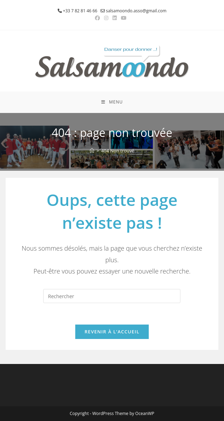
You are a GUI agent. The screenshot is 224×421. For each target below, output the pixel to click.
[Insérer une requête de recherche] (111, 296)
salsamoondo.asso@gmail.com (136, 11)
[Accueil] (92, 150)
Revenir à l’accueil (111, 331)
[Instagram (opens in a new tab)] (106, 18)
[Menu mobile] (112, 102)
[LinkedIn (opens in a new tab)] (114, 18)
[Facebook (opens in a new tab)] (98, 18)
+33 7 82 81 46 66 (80, 11)
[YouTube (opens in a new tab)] (124, 18)
